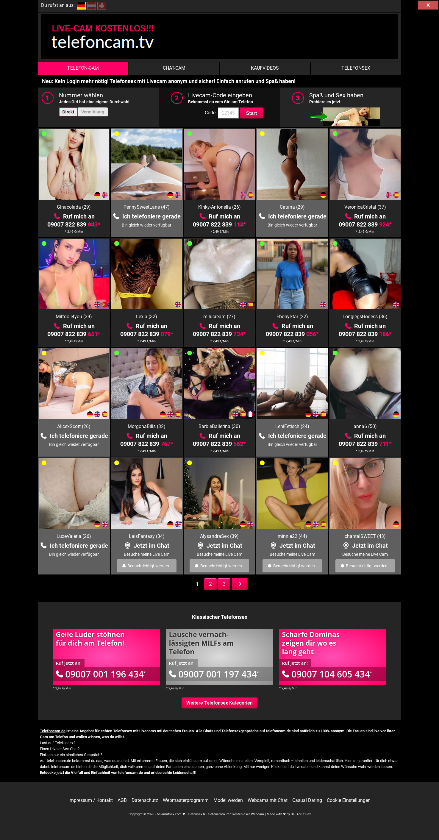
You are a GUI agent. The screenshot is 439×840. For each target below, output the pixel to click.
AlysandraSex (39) (219, 536)
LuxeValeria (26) (74, 536)
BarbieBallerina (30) (219, 426)
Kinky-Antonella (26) (219, 207)
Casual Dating (307, 800)
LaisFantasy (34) (147, 536)
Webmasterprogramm (186, 800)
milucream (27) (219, 316)
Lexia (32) (146, 316)
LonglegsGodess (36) (365, 316)
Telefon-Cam (83, 68)
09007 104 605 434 (327, 674)
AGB (122, 800)
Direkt (68, 112)
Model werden (228, 800)
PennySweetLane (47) (147, 207)
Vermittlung (92, 112)
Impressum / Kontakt (90, 800)
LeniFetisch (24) (292, 426)
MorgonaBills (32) (146, 426)
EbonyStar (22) (292, 316)
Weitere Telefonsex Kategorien (219, 703)
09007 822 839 (73, 224)
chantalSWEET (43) (365, 536)
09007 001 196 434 (101, 674)
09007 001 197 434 (214, 674)
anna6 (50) (365, 426)
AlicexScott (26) (73, 426)
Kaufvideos (265, 68)
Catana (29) (292, 207)
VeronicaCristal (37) (365, 207)
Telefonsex (355, 68)
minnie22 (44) (292, 536)
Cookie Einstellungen (349, 800)
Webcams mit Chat (268, 800)
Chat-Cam (174, 68)
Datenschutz (145, 800)
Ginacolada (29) (74, 207)
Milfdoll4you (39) (74, 316)
